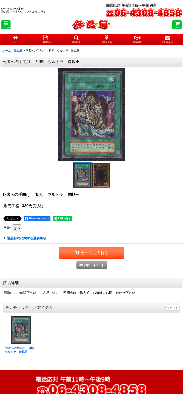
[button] (6, 24)
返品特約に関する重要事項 (25, 238)
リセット (172, 307)
